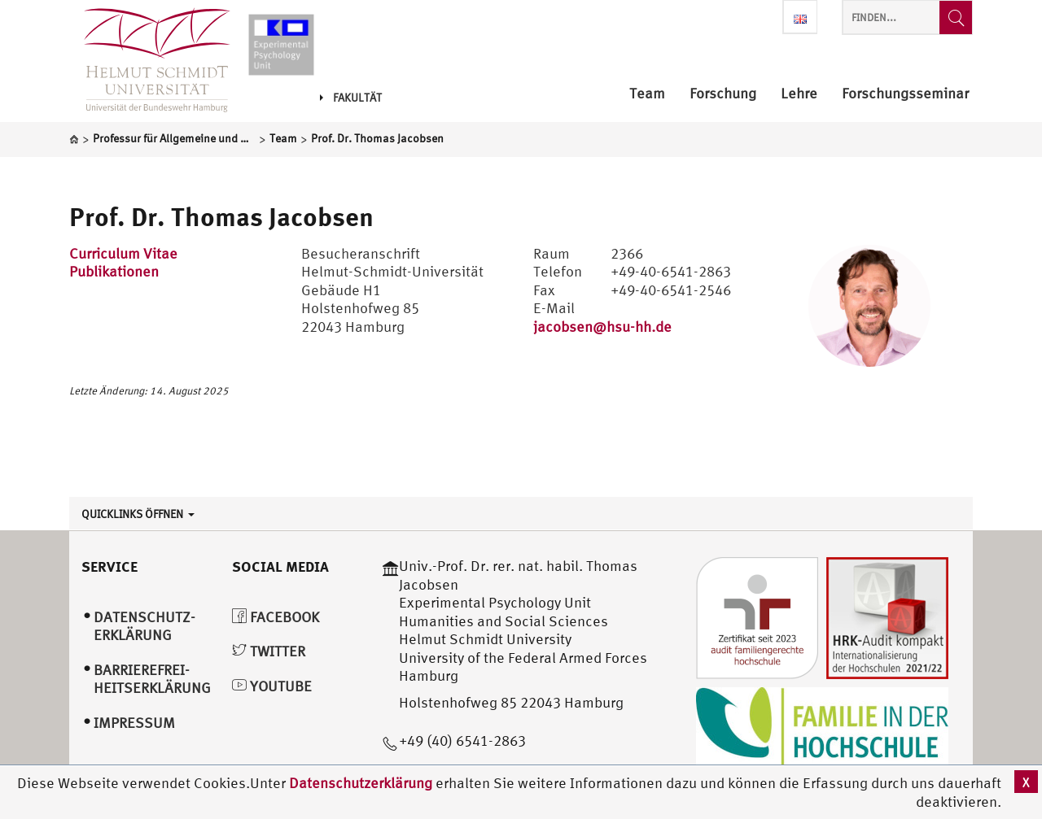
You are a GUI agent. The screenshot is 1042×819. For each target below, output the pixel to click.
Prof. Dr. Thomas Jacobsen (221, 216)
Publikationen (114, 271)
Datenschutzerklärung (360, 782)
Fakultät (351, 97)
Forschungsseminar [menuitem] (905, 94)
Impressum (134, 722)
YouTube (272, 686)
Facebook (275, 616)
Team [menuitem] (647, 94)
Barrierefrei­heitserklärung (152, 679)
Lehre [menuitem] (799, 94)
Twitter (268, 651)
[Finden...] (955, 17)
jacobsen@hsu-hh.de (602, 326)
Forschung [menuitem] (723, 94)
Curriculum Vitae (123, 253)
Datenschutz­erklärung (144, 626)
